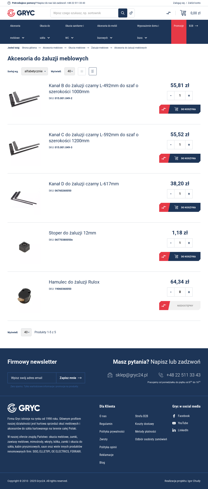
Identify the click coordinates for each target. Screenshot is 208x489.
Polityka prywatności (111, 431)
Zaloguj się (179, 3)
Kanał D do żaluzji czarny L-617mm (84, 183)
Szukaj (122, 12)
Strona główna (29, 47)
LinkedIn (180, 430)
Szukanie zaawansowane (131, 12)
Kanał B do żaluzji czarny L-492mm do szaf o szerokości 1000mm (93, 88)
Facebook (181, 416)
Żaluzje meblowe (99, 47)
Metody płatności (145, 431)
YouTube (180, 423)
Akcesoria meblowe (53, 47)
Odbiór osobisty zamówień (151, 439)
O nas (102, 416)
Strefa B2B (141, 416)
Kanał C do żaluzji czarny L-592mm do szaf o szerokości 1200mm (94, 137)
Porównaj (163, 109)
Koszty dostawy (144, 424)
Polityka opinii (108, 447)
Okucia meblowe (77, 47)
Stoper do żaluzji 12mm (72, 233)
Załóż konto (194, 3)
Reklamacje (106, 455)
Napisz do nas (44, 3)
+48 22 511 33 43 (76, 3)
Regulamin (105, 424)
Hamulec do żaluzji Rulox (74, 282)
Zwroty (103, 439)
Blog (102, 462)
